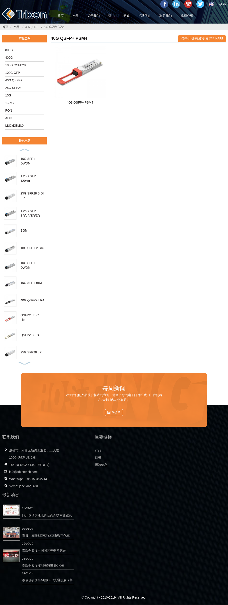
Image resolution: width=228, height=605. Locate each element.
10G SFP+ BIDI (31, 282)
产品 (16, 27)
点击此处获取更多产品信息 (202, 38)
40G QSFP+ (31, 27)
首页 (5, 27)
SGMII (24, 230)
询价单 (116, 412)
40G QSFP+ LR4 (32, 300)
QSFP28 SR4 (29, 335)
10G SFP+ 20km (32, 248)
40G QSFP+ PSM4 (54, 27)
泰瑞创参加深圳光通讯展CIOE (43, 565)
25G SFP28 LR (31, 352)
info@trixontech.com (23, 472)
